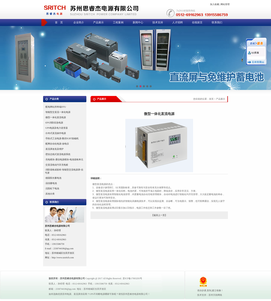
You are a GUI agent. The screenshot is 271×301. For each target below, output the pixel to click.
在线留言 (197, 22)
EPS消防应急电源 (54, 122)
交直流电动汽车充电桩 (57, 164)
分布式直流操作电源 (56, 133)
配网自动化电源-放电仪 (57, 143)
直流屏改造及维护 (55, 149)
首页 (211, 99)
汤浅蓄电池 (51, 183)
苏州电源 (66, 294)
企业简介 (78, 22)
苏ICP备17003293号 (132, 278)
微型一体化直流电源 (56, 117)
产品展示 (98, 22)
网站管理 (225, 4)
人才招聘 (177, 22)
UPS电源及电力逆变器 (57, 128)
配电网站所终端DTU (56, 107)
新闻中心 (138, 22)
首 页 (59, 22)
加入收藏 (214, 4)
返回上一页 (159, 215)
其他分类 (50, 193)
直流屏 (77, 294)
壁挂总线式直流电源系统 (58, 154)
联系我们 (217, 22)
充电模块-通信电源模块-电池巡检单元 (64, 159)
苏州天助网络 (215, 295)
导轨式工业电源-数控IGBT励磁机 (62, 138)
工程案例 (118, 22)
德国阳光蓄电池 (53, 178)
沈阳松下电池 (52, 188)
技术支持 (157, 22)
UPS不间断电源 (97, 294)
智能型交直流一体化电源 (58, 112)
